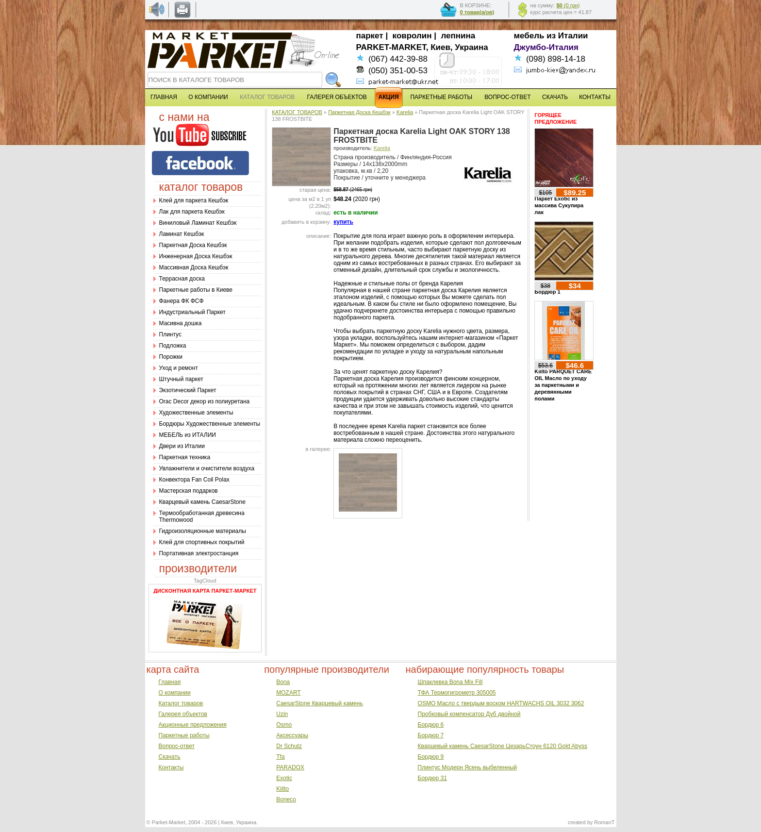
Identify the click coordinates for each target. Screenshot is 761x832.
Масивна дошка (180, 323)
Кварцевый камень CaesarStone (202, 502)
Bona (283, 682)
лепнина (458, 35)
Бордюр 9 (431, 756)
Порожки (171, 356)
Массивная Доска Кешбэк (194, 267)
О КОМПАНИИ (208, 97)
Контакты (171, 767)
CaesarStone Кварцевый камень (319, 703)
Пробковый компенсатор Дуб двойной (469, 714)
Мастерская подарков (188, 490)
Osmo (284, 724)
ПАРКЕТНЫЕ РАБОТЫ (441, 97)
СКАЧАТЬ (555, 97)
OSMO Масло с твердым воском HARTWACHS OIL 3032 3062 (501, 703)
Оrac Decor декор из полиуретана (204, 401)
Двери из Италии (182, 446)
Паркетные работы (184, 735)
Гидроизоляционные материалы (202, 531)
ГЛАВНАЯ (163, 97)
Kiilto (282, 788)
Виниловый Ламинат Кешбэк (198, 222)
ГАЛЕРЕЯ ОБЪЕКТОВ (337, 97)
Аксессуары (292, 735)
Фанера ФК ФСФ (181, 301)
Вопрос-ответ (177, 746)
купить (343, 221)
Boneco (286, 799)
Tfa (280, 756)
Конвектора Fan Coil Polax (194, 479)
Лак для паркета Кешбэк (192, 211)
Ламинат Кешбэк (181, 234)
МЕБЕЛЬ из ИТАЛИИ (187, 435)
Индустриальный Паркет (192, 312)
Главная (170, 682)
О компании (175, 692)
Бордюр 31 (432, 778)
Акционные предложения (193, 724)
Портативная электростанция (199, 553)
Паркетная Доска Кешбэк (193, 245)
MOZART (288, 692)
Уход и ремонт (178, 368)
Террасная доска (182, 278)
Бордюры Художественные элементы (210, 423)
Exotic (284, 778)
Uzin (282, 714)
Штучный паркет (181, 379)
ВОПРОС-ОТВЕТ (507, 97)
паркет (369, 35)
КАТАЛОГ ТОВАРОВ (297, 112)
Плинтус (170, 334)
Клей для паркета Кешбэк (194, 200)
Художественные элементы (196, 412)
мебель (529, 35)
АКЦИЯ (389, 97)
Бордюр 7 (431, 735)
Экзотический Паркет (187, 390)
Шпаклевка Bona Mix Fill (450, 682)
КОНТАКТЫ (595, 97)
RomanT (604, 822)
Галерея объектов (183, 714)
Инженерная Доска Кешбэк (195, 256)
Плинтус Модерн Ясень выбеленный (467, 767)
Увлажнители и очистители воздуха (207, 468)
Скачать (170, 756)
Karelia (405, 112)
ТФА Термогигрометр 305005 (457, 692)
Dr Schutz (289, 746)
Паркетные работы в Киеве (195, 289)
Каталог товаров (181, 703)
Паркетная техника (185, 457)
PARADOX (290, 767)
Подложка (172, 345)
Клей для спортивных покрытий (202, 542)
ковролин (412, 35)
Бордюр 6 (431, 724)
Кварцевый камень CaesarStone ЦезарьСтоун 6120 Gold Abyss (502, 746)
